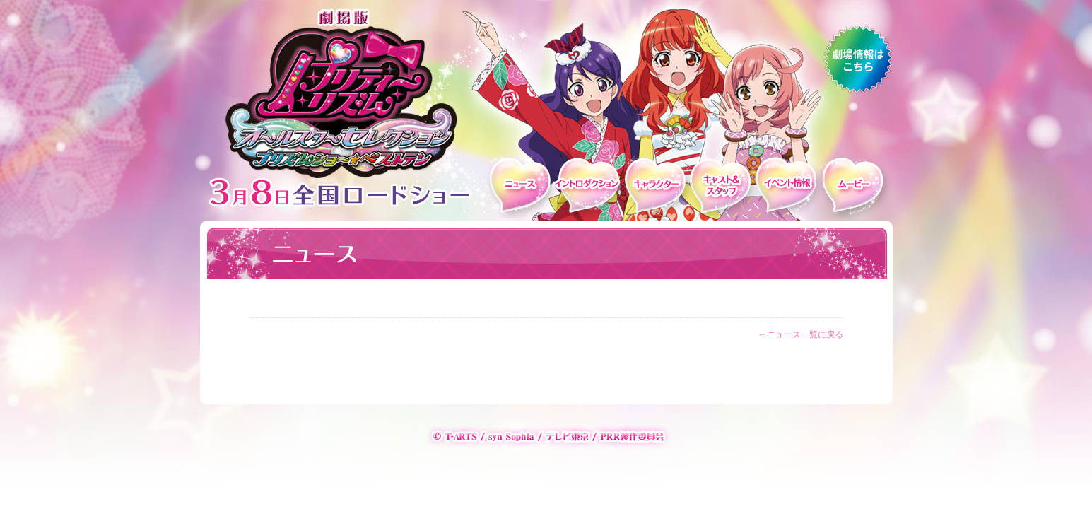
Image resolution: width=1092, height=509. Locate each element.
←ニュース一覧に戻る (800, 334)
